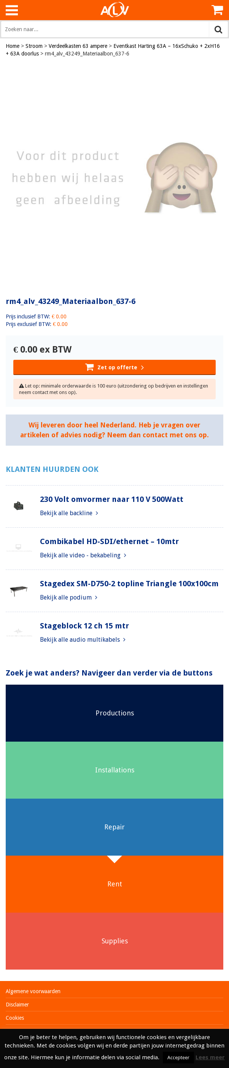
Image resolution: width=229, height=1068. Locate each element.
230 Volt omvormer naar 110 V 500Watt (111, 499)
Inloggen (198, 9)
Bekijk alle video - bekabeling (83, 555)
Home (12, 46)
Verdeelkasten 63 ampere (78, 46)
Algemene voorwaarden (33, 991)
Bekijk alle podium (68, 597)
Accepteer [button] (178, 1057)
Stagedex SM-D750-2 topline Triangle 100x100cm (129, 583)
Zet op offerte (114, 366)
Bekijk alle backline (69, 513)
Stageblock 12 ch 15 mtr (84, 625)
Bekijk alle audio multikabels (83, 639)
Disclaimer (17, 1005)
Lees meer (210, 1057)
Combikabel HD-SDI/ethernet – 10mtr (109, 541)
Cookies (15, 1018)
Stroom (34, 46)
